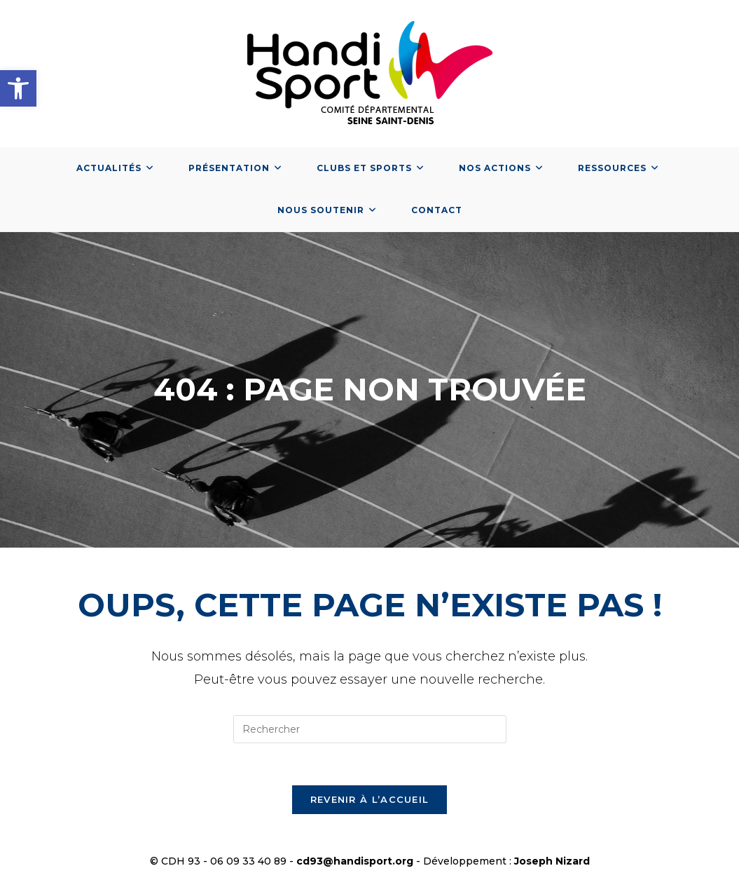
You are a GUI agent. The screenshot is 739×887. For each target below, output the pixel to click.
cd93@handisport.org (354, 861)
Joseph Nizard (552, 861)
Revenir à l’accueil (369, 799)
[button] (18, 88)
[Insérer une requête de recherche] (369, 729)
